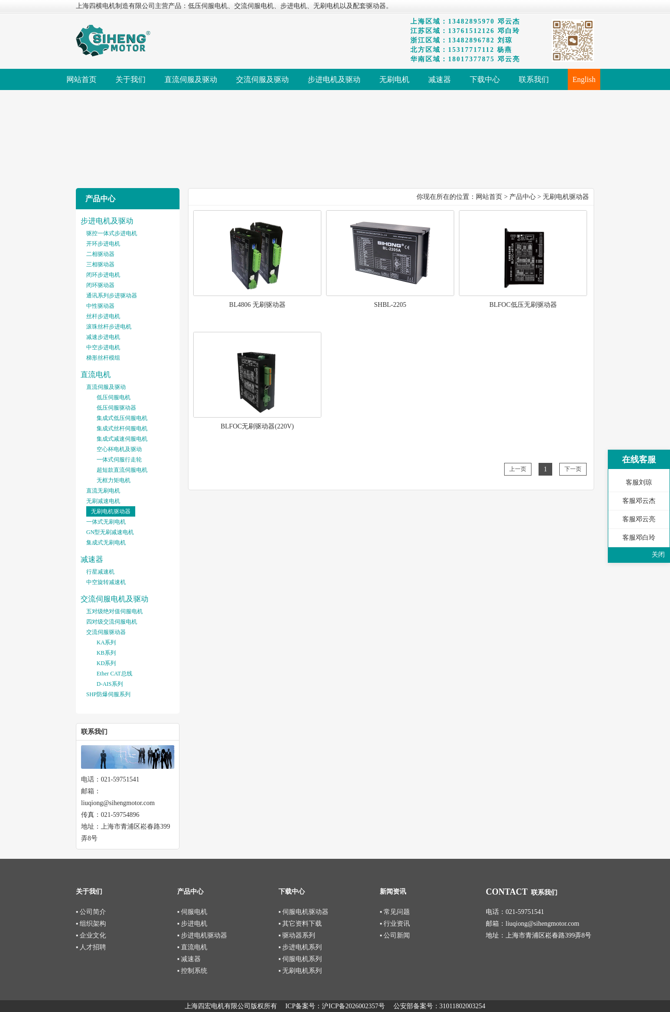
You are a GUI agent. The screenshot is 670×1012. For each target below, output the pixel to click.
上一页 (517, 469)
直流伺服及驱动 (106, 387)
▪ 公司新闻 (395, 935)
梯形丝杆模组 (103, 357)
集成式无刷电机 (106, 542)
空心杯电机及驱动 (119, 449)
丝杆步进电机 (103, 316)
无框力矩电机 (114, 480)
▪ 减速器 (189, 959)
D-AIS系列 (110, 684)
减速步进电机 (103, 337)
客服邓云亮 (638, 519)
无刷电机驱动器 (111, 511)
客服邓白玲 (638, 537)
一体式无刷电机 (106, 521)
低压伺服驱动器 (116, 407)
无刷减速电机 (103, 501)
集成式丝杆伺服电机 (122, 428)
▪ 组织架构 (91, 923)
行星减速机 (100, 571)
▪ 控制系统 (192, 970)
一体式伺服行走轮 (119, 459)
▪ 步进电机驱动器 (202, 935)
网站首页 (489, 196)
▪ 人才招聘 (91, 947)
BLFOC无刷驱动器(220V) (257, 426)
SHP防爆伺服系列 (108, 694)
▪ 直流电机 (192, 947)
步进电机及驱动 (107, 221)
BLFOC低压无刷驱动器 (522, 304)
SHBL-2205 (390, 304)
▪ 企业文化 (91, 935)
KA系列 (106, 642)
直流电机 (96, 374)
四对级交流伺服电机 (111, 621)
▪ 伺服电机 (192, 911)
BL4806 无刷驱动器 (257, 304)
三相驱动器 (100, 264)
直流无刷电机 (103, 490)
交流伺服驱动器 (106, 632)
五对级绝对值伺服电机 (114, 611)
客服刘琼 (639, 482)
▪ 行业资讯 (395, 923)
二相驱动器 (100, 254)
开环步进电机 (103, 243)
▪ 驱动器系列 (296, 935)
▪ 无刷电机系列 (300, 970)
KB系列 (106, 653)
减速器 (92, 559)
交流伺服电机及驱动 (114, 599)
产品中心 (522, 196)
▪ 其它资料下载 (300, 923)
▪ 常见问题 (395, 911)
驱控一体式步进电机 (111, 233)
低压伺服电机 (114, 397)
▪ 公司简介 (91, 911)
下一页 (572, 469)
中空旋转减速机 (106, 582)
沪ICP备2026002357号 (353, 1006)
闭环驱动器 (100, 285)
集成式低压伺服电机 (122, 418)
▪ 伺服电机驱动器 (303, 911)
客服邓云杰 (638, 500)
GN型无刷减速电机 (110, 532)
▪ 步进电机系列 (300, 947)
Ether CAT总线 (114, 673)
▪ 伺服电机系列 (300, 959)
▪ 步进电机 (192, 923)
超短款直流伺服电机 (122, 470)
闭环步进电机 (103, 275)
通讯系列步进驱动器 (111, 295)
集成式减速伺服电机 (122, 439)
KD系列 (106, 663)
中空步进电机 (103, 347)
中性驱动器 (100, 306)
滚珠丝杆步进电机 (108, 326)
